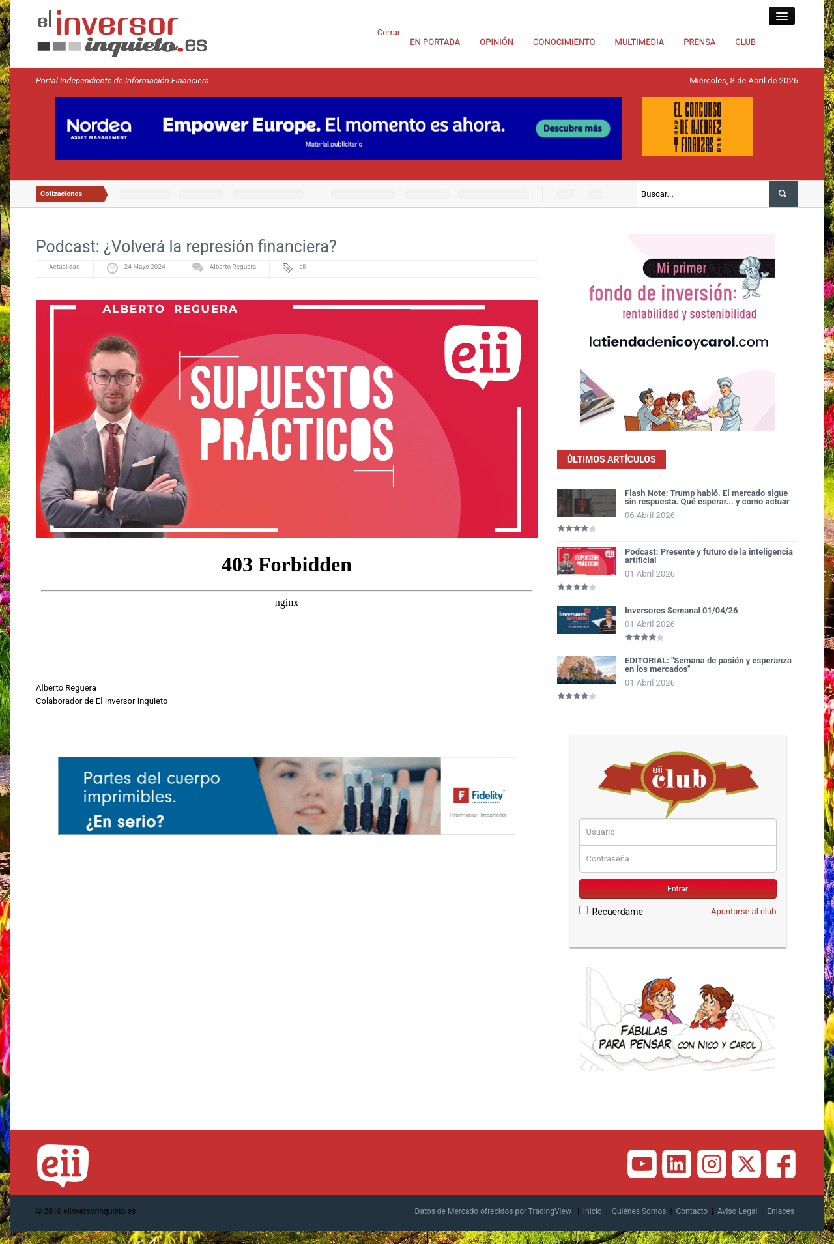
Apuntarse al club (744, 911)
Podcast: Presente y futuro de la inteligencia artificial (709, 556)
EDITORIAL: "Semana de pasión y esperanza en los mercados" (708, 665)
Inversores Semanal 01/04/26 (681, 610)
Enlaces (780, 1211)
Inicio (592, 1211)
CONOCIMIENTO (564, 42)
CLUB (745, 42)
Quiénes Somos (639, 1211)
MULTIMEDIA (640, 42)
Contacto (692, 1211)
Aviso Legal (737, 1211)
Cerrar (388, 32)
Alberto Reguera (233, 266)
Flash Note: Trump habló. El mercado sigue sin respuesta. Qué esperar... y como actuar (707, 497)
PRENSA (699, 42)
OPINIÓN (496, 42)
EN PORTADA (435, 42)
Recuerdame (611, 911)
